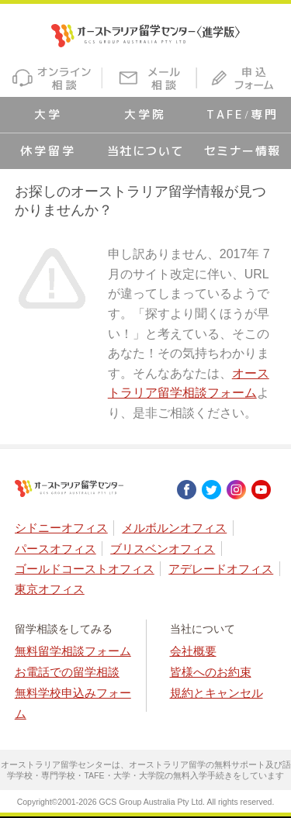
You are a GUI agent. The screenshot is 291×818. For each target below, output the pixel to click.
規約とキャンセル (216, 692)
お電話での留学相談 (67, 671)
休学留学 (48, 151)
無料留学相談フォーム (73, 651)
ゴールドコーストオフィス (84, 568)
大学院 (145, 114)
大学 (48, 114)
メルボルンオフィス (174, 527)
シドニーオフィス (61, 527)
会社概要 (193, 651)
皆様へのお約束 (210, 671)
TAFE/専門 (242, 114)
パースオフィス (55, 548)
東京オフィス (50, 588)
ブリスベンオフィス (162, 548)
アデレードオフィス (220, 568)
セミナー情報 (242, 151)
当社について (145, 151)
